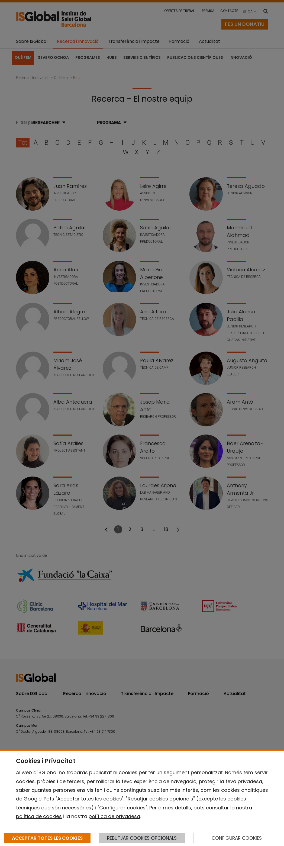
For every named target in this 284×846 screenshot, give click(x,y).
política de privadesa (114, 816)
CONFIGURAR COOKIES (237, 838)
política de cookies (39, 816)
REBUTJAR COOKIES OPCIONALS (142, 838)
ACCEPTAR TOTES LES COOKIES (47, 838)
